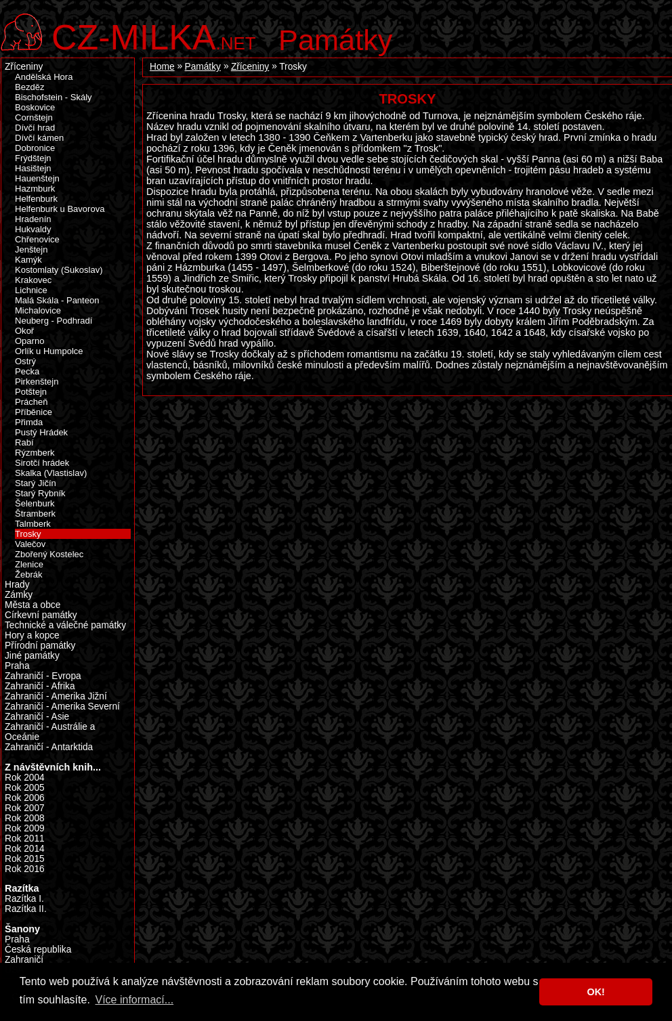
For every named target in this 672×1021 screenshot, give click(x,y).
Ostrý (25, 361)
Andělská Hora (43, 77)
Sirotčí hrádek (42, 463)
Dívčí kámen (39, 138)
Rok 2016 (25, 869)
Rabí (24, 442)
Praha (17, 666)
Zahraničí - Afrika (40, 686)
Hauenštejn (37, 178)
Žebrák (29, 574)
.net (153, 35)
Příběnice (33, 412)
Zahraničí (24, 960)
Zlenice (29, 564)
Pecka (27, 371)
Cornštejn (34, 117)
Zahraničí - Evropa (43, 676)
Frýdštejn (33, 158)
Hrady (17, 585)
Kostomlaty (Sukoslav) (58, 270)
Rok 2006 (25, 798)
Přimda (29, 422)
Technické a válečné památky (65, 625)
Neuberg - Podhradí (53, 321)
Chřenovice (37, 239)
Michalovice (38, 310)
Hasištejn (33, 168)
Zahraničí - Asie (37, 717)
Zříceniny (250, 67)
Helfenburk (36, 199)
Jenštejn (31, 249)
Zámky (19, 595)
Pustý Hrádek (41, 432)
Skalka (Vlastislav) (51, 473)
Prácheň (31, 402)
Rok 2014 (25, 849)
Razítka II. (26, 909)
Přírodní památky (40, 645)
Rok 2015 (25, 859)
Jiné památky (32, 656)
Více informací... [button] (134, 999)
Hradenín (33, 219)
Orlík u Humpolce (49, 351)
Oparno (29, 341)
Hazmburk (35, 188)
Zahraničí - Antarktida (49, 747)
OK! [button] (595, 991)
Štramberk (35, 513)
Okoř (24, 331)
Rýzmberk (35, 453)
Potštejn (31, 392)
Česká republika (38, 949)
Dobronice (35, 148)
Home (162, 67)
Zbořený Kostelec (49, 554)
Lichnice (31, 290)
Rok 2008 (25, 818)
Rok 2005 (25, 788)
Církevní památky (41, 615)
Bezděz (29, 87)
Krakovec (33, 280)
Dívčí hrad (35, 128)
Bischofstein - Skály (53, 97)
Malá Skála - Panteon (57, 300)
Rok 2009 (25, 828)
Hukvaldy (33, 229)
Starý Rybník (40, 493)
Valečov (30, 544)
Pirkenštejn (36, 381)
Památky (335, 40)
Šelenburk (35, 503)
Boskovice (35, 107)
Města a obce (32, 605)
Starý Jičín (35, 483)
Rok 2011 (25, 838)
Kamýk (28, 260)
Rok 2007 (25, 808)
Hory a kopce (32, 635)
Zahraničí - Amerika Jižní (56, 696)
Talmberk (33, 524)
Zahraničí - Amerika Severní (62, 706)
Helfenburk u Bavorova (59, 209)
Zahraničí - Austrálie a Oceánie (50, 732)
